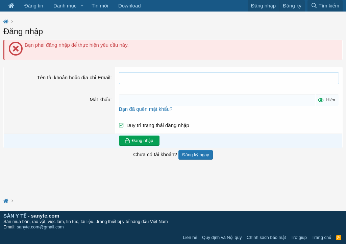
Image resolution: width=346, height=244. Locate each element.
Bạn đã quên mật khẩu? (146, 109)
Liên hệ (190, 237)
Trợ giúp (299, 237)
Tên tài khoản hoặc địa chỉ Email (73, 77)
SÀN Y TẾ (14, 216)
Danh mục (64, 5)
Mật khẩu (100, 99)
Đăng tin (33, 5)
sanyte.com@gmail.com (40, 226)
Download (129, 5)
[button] (81, 6)
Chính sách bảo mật (266, 237)
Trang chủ (321, 237)
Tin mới (100, 5)
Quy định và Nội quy (222, 237)
